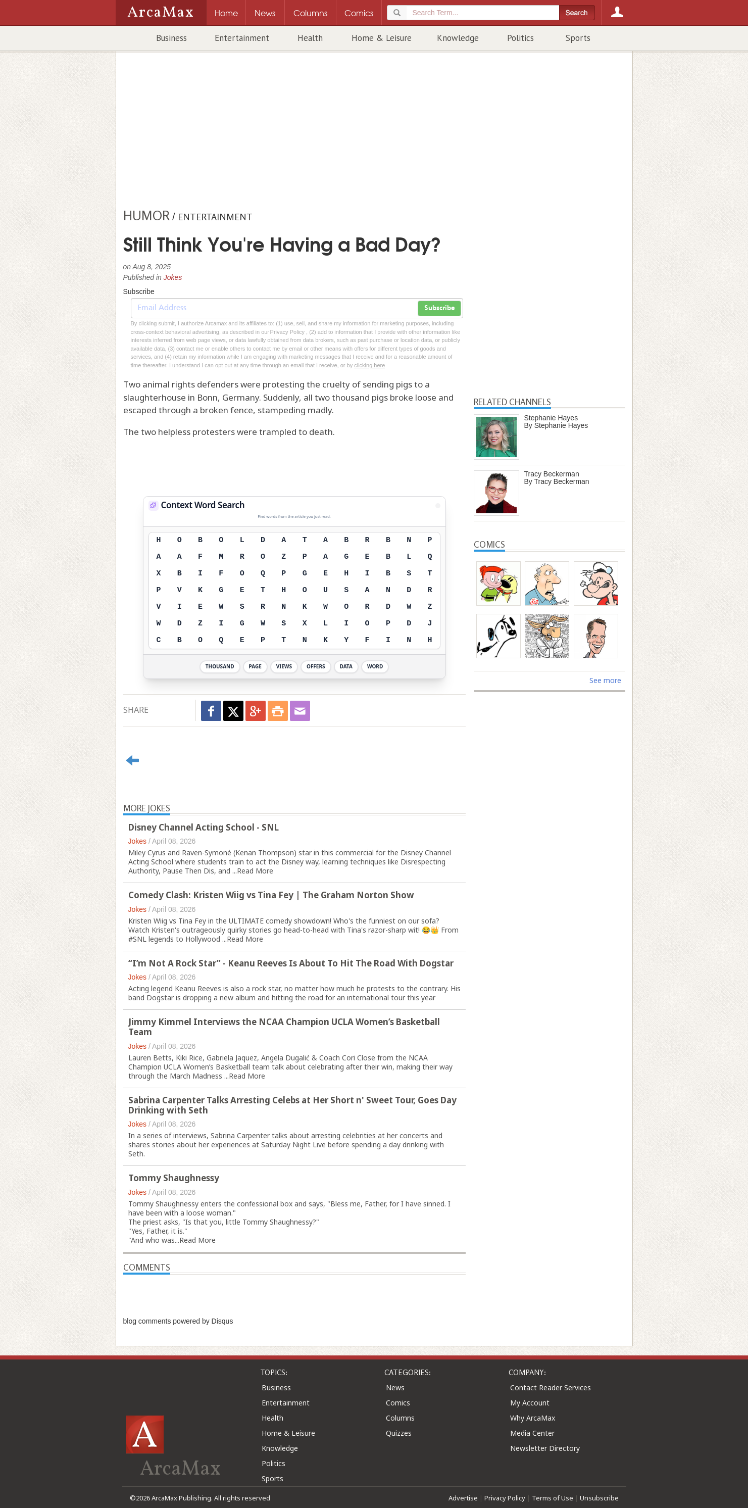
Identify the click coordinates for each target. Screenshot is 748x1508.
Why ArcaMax (532, 1418)
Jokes (173, 277)
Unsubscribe (599, 1497)
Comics (398, 1402)
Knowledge (458, 37)
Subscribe (439, 308)
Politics (520, 37)
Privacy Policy (504, 1497)
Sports (578, 37)
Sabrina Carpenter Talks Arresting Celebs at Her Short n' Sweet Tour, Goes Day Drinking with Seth (292, 1105)
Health (310, 37)
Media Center (532, 1433)
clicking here (369, 365)
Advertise (463, 1497)
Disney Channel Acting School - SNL (203, 827)
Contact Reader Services (550, 1387)
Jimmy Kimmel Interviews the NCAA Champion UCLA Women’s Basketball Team (284, 1027)
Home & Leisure (382, 37)
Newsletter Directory (545, 1448)
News (395, 1387)
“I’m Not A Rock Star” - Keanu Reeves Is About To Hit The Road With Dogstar (291, 963)
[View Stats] (437, 505)
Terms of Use (552, 1497)
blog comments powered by (178, 1321)
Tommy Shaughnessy (173, 1178)
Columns (400, 1418)
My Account (530, 1402)
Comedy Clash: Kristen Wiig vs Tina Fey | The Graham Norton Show (271, 895)
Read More (255, 870)
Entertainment (242, 37)
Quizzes (399, 1433)
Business (171, 37)
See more (605, 680)
